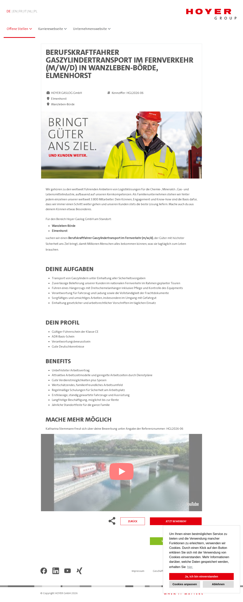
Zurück (132, 521)
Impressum (138, 571)
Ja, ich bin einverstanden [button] (201, 576)
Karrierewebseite (50, 29)
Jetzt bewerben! (176, 521)
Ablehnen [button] (218, 584)
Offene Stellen (17, 29)
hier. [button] (190, 567)
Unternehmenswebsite (90, 29)
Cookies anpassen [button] (184, 584)
